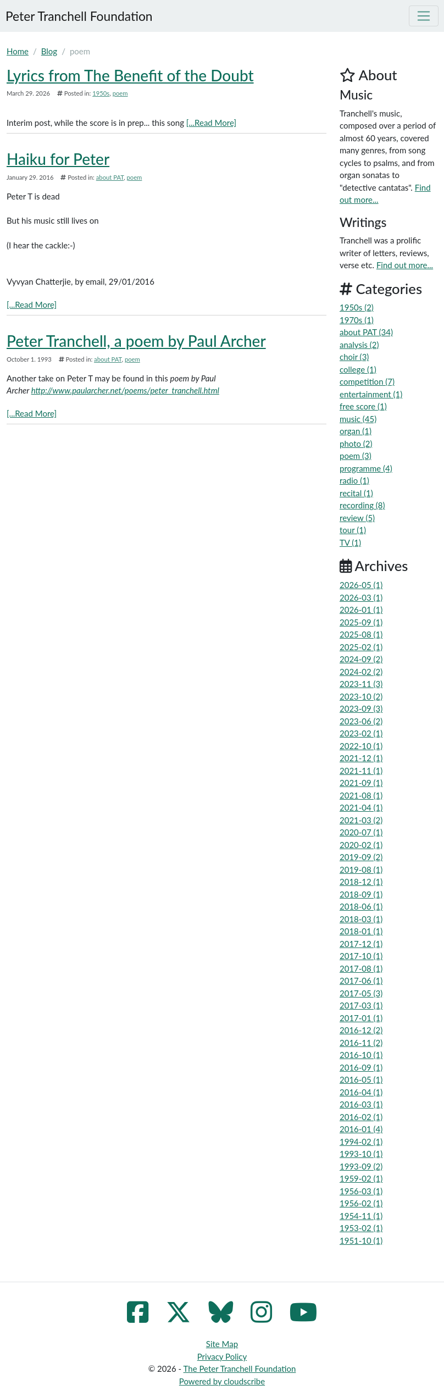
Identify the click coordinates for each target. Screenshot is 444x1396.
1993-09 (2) (361, 1166)
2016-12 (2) (361, 1030)
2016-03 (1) (361, 1104)
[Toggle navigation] (424, 15)
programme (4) (366, 468)
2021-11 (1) (361, 770)
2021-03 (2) (361, 820)
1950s (100, 93)
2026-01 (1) (361, 609)
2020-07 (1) (361, 832)
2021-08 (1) (361, 795)
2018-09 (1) (361, 894)
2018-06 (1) (361, 906)
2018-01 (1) (361, 931)
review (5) (357, 518)
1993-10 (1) (361, 1154)
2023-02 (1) (361, 733)
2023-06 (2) (361, 721)
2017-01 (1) (361, 1018)
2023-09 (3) (361, 708)
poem (120, 93)
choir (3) (354, 357)
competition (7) (367, 381)
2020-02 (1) (361, 845)
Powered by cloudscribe (222, 1381)
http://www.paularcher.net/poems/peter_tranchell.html (125, 390)
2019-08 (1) (361, 869)
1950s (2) (357, 307)
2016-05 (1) (361, 1079)
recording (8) (362, 505)
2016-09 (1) (361, 1067)
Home (18, 51)
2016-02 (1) (361, 1117)
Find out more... (404, 265)
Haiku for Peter (58, 158)
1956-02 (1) (361, 1203)
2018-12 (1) (361, 882)
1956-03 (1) (361, 1191)
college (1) (358, 369)
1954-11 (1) (361, 1216)
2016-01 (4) (361, 1129)
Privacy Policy (222, 1356)
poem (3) (355, 456)
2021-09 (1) (361, 783)
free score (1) (363, 406)
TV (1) (350, 542)
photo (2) (356, 443)
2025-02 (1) (361, 647)
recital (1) (356, 493)
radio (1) (354, 480)
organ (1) (355, 431)
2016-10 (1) (361, 1055)
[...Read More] (211, 123)
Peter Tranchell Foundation (79, 16)
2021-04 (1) (361, 807)
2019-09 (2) (361, 857)
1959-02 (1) (361, 1178)
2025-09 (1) (361, 622)
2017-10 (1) (361, 956)
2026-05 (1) (361, 585)
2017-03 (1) (361, 1005)
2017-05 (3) (361, 993)
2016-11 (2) (361, 1043)
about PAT (110, 177)
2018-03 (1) (361, 919)
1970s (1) (357, 320)
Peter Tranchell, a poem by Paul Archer (136, 340)
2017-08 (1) (361, 968)
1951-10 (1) (361, 1240)
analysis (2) (359, 345)
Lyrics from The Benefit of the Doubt (130, 75)
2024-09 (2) (361, 659)
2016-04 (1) (361, 1092)
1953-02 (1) (361, 1228)
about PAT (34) (366, 332)
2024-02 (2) (361, 672)
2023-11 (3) (361, 684)
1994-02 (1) (361, 1141)
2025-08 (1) (361, 634)
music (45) (358, 419)
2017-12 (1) (361, 944)
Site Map (222, 1344)
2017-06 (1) (361, 980)
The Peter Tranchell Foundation (240, 1368)
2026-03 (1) (361, 597)
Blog (49, 51)
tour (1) (353, 530)
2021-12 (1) (361, 758)
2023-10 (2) (361, 696)
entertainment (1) (371, 394)
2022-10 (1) (361, 746)
